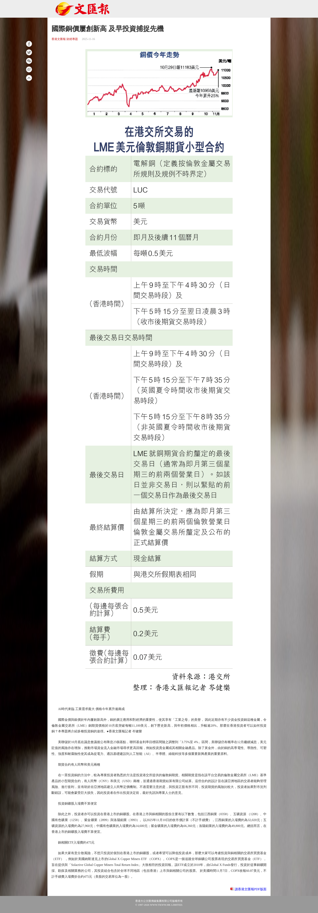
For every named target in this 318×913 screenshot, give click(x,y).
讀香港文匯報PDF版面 (250, 889)
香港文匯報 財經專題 (65, 39)
